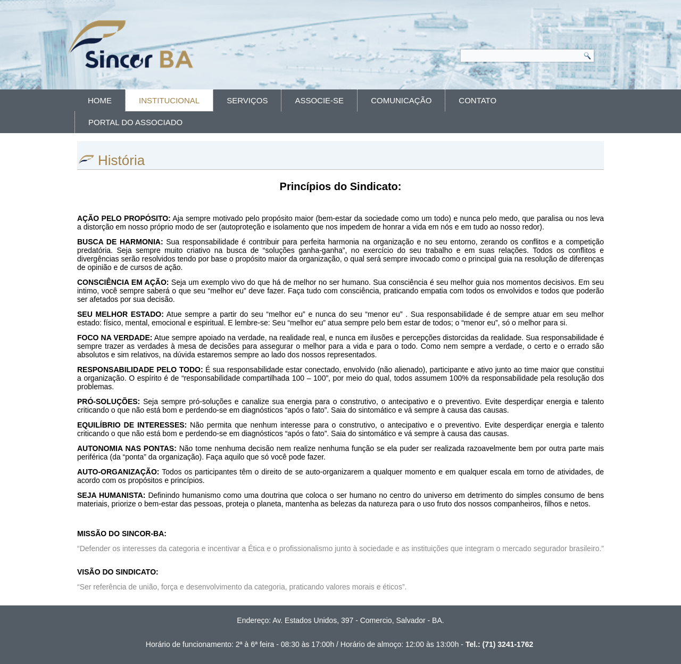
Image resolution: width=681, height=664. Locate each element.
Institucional (169, 100)
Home (100, 100)
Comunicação (401, 100)
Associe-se (319, 100)
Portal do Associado (135, 122)
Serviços (247, 100)
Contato (477, 100)
